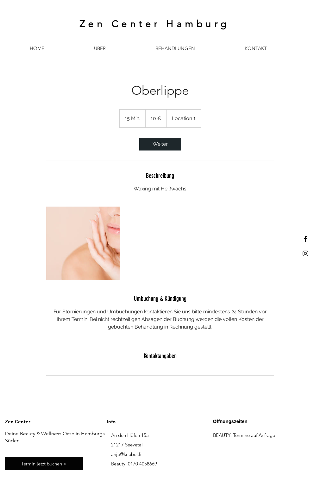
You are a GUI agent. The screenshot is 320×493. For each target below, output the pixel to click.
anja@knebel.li (126, 454)
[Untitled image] (83, 243)
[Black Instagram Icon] (305, 253)
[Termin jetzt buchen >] (44, 463)
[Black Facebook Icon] (305, 239)
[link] (160, 144)
